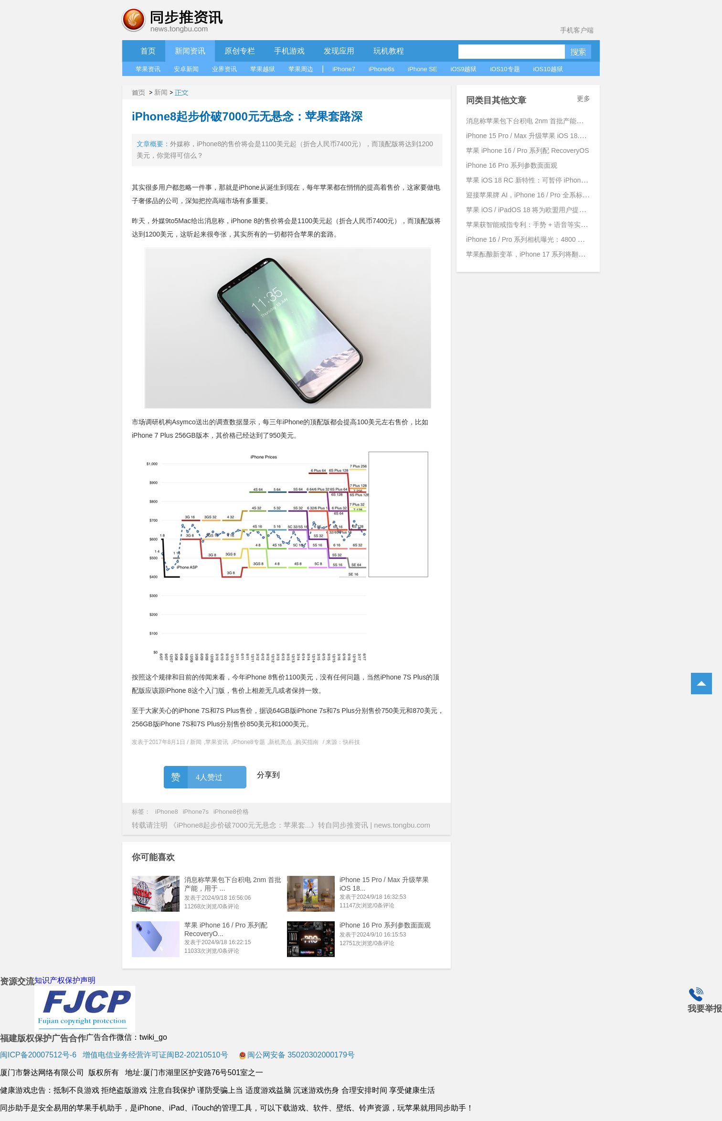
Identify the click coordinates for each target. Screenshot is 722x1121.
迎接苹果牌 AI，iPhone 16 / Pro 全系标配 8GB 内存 (542, 195)
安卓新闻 (186, 69)
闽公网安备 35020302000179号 (297, 1055)
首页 (148, 51)
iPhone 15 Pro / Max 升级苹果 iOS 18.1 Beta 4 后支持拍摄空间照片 (566, 136)
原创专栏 (239, 51)
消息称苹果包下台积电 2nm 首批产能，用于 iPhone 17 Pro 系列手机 (567, 121)
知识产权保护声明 (65, 980)
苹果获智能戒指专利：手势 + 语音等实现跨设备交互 (543, 224)
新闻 (161, 92)
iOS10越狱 (548, 69)
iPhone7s (196, 811)
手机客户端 (577, 30)
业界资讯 (224, 69)
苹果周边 (300, 69)
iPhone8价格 (231, 811)
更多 (583, 98)
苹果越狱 (262, 69)
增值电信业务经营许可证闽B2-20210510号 (154, 1055)
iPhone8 (166, 811)
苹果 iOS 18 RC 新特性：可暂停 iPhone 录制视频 (539, 180)
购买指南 (307, 742)
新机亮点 (280, 742)
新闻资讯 (190, 51)
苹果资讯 (148, 69)
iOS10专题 (505, 69)
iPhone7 (343, 69)
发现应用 (339, 51)
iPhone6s (381, 69)
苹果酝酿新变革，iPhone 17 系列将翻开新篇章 (535, 254)
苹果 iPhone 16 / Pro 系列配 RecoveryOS (527, 150)
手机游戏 (289, 51)
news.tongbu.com (402, 825)
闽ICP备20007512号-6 (38, 1055)
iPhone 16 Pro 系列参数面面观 (385, 925)
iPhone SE (422, 69)
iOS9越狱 (464, 69)
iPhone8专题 (249, 742)
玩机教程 (388, 51)
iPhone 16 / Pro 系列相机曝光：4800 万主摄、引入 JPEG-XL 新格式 (567, 239)
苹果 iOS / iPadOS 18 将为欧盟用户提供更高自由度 (542, 210)
